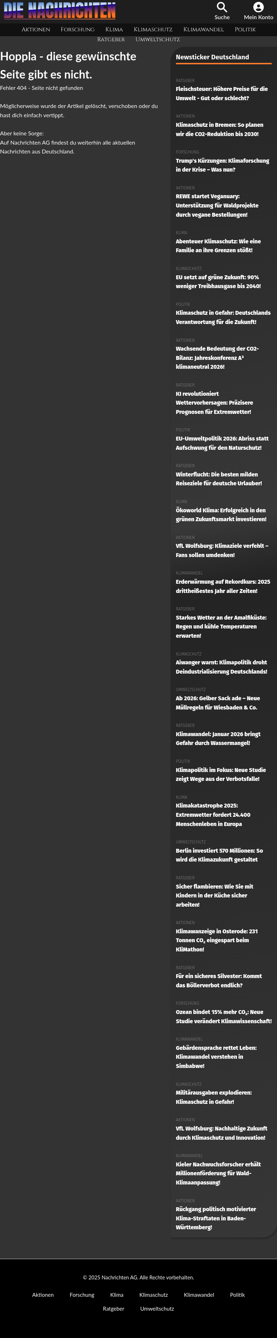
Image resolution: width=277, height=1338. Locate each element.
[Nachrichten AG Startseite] (62, 17)
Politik (245, 29)
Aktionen (36, 29)
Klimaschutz (153, 29)
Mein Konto (258, 11)
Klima (114, 29)
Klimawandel (203, 29)
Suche (222, 11)
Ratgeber (111, 39)
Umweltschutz (157, 39)
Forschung (78, 29)
